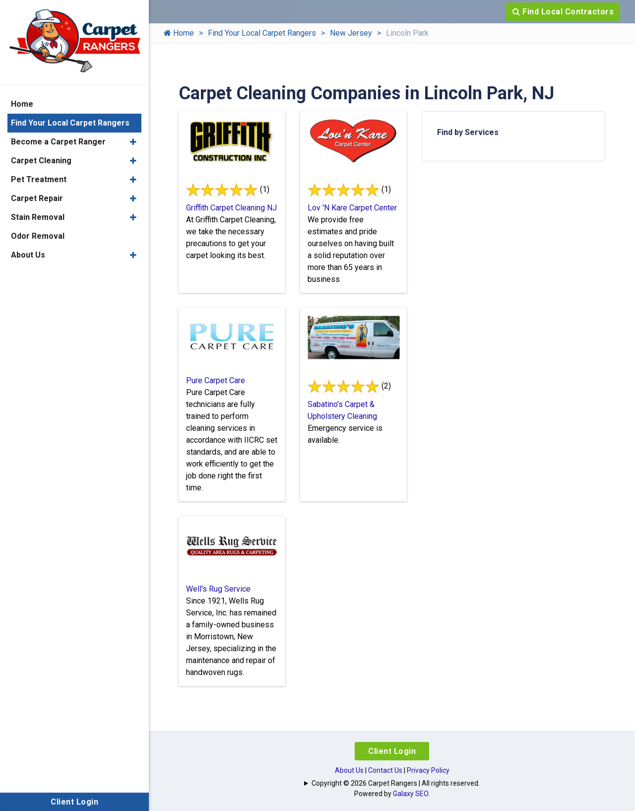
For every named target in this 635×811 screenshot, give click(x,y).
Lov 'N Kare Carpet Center (352, 207)
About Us (349, 770)
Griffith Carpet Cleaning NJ (231, 207)
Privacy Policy (428, 770)
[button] (133, 142)
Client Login (392, 751)
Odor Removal (37, 236)
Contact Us (385, 770)
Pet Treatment (38, 179)
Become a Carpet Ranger (58, 141)
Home (179, 33)
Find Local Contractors (563, 11)
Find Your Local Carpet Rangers (262, 33)
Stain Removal (37, 217)
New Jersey (351, 33)
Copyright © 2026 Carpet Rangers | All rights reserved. (396, 783)
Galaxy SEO (410, 794)
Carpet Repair (37, 198)
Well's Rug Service (218, 589)
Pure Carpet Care (215, 380)
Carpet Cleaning (41, 160)
